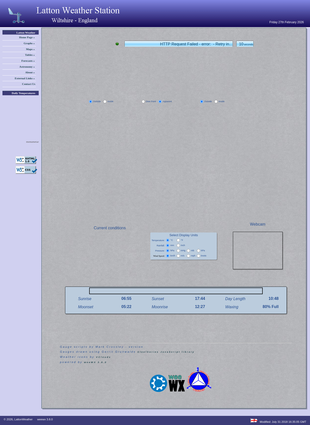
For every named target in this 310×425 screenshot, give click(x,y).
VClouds (103, 357)
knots (204, 255)
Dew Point (151, 101)
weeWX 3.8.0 (95, 362)
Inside (110, 101)
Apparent (167, 101)
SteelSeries (148, 352)
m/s (183, 255)
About (30, 72)
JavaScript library (177, 352)
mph (193, 255)
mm (172, 245)
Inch (183, 245)
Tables (30, 55)
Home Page (27, 37)
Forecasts (28, 61)
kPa (203, 250)
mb (192, 250)
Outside (97, 101)
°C (171, 240)
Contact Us (29, 83)
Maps (30, 49)
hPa (172, 250)
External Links (25, 78)
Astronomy (27, 67)
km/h (172, 255)
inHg (183, 250)
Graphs (29, 43)
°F (182, 240)
